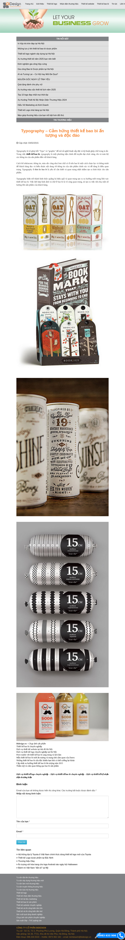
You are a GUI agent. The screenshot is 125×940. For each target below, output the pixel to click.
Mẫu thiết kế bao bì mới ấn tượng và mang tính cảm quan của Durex (45, 757)
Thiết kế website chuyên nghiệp (29, 905)
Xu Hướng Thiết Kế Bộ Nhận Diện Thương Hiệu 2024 (42, 100)
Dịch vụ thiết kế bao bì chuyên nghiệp (67, 774)
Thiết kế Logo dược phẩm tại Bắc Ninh (34, 858)
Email (19, 831)
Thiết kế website (87, 4)
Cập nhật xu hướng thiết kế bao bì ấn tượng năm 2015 (39, 763)
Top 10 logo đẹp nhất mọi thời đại (33, 95)
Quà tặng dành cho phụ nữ (30, 84)
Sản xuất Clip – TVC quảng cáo (29, 920)
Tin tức (114, 4)
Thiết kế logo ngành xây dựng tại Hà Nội (36, 54)
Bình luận (21, 784)
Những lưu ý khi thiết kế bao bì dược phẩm (37, 49)
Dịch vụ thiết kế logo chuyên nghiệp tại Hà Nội (36, 752)
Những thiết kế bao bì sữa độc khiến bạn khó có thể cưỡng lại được (45, 760)
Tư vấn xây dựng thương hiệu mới (30, 881)
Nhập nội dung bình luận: (28, 793)
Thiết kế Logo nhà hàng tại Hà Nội (33, 110)
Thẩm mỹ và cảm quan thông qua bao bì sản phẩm (37, 766)
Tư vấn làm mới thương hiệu (27, 884)
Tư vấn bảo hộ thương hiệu (27, 890)
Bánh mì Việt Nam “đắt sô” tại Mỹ (32, 868)
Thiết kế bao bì (103, 4)
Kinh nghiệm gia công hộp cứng (32, 64)
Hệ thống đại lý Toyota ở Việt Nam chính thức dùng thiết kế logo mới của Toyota (53, 854)
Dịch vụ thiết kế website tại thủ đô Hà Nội (34, 749)
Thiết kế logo (52, 4)
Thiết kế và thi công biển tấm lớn (29, 908)
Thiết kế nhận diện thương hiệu (28, 896)
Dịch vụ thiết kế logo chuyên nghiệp (32, 774)
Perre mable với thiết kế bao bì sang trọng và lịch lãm (38, 755)
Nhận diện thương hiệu (69, 4)
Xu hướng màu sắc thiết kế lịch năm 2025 (37, 90)
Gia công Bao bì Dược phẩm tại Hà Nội (36, 69)
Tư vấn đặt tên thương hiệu (27, 877)
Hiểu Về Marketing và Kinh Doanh (33, 105)
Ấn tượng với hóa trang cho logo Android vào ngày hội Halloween (46, 864)
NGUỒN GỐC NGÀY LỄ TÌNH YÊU (34, 79)
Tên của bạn (22, 821)
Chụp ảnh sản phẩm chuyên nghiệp (30, 917)
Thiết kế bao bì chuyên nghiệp (29, 746)
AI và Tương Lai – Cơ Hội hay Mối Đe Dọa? (38, 74)
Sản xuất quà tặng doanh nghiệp (29, 914)
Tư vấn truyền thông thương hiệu (29, 887)
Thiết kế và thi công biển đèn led (29, 911)
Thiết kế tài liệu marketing (26, 899)
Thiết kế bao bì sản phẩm (26, 902)
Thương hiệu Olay (25, 861)
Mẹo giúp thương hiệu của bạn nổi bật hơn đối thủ (41, 115)
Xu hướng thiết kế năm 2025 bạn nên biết (37, 59)
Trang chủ (29, 4)
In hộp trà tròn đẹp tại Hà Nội (31, 43)
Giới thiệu (40, 4)
